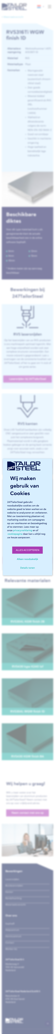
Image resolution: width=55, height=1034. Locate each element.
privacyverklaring (22, 530)
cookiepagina (15, 534)
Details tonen (27, 568)
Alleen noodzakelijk (27, 559)
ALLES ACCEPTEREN (27, 550)
